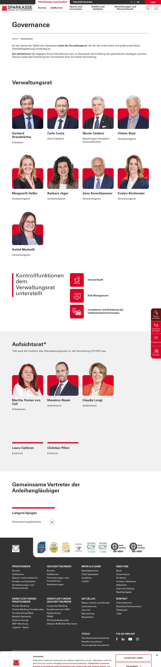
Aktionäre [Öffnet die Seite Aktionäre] (121, 585)
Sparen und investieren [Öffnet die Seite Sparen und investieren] (25, 578)
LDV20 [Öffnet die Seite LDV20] (85, 582)
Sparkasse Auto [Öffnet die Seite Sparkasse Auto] (90, 571)
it (132, 2)
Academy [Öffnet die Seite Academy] (87, 578)
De (138, 2)
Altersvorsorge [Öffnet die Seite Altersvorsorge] (20, 620)
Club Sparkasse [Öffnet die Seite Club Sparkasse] (90, 574)
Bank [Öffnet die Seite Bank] (119, 571)
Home (15, 39)
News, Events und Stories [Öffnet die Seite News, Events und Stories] (96, 603)
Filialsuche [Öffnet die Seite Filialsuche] (121, 610)
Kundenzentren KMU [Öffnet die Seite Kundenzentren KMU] (58, 610)
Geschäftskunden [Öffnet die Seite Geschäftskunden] (83, 2)
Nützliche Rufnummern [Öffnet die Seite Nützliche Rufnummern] (129, 607)
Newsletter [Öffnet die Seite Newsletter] (88, 617)
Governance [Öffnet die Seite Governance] (123, 574)
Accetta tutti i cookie (133, 644)
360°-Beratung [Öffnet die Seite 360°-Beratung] (20, 624)
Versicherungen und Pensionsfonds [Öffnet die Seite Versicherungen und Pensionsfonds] (125, 8)
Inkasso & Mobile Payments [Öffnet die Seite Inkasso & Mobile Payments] (62, 624)
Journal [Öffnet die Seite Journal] (86, 610)
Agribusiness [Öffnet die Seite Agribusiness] (54, 613)
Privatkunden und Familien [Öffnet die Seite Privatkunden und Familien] (52, 2)
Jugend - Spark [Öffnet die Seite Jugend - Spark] (20, 627)
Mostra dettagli (40, 662)
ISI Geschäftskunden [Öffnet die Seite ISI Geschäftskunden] (58, 620)
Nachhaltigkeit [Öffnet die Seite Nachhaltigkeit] (124, 592)
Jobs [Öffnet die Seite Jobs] (119, 614)
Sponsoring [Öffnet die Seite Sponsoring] (88, 614)
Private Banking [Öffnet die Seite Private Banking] (20, 606)
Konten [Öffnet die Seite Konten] (42, 8)
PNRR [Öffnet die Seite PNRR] (50, 617)
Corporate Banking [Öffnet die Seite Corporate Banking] (57, 606)
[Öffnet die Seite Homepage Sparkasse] (17, 8)
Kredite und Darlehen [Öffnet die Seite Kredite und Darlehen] (98, 8)
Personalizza (133, 652)
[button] (156, 314)
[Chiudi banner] (157, 641)
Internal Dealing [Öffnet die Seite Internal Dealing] (125, 589)
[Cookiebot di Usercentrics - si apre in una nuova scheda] (16, 662)
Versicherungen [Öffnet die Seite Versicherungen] (55, 585)
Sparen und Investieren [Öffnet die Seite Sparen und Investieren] (76, 8)
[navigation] (89, 8)
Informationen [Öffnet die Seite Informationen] (124, 603)
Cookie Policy (103, 655)
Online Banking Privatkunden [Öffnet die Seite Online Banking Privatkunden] (28, 610)
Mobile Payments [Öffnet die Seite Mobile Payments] (21, 617)
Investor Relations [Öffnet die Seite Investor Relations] (126, 582)
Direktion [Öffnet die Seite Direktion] (121, 578)
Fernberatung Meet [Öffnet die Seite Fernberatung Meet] (23, 613)
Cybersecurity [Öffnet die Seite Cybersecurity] (89, 607)
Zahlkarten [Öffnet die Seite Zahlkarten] (56, 8)
